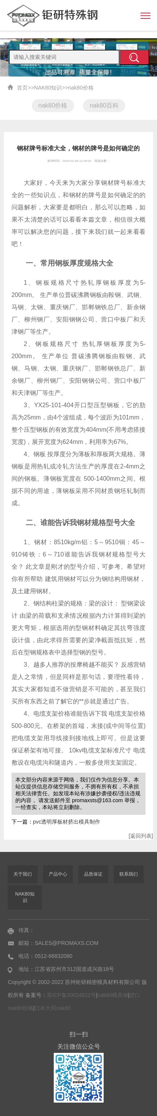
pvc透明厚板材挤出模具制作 (67, 822)
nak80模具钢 (113, 995)
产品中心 (58, 874)
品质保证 (93, 874)
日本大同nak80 (53, 1008)
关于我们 (22, 874)
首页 (22, 88)
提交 (134, 57)
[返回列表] (141, 836)
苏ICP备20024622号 (71, 995)
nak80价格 (81, 88)
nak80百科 (104, 105)
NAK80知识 (48, 88)
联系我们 (128, 874)
